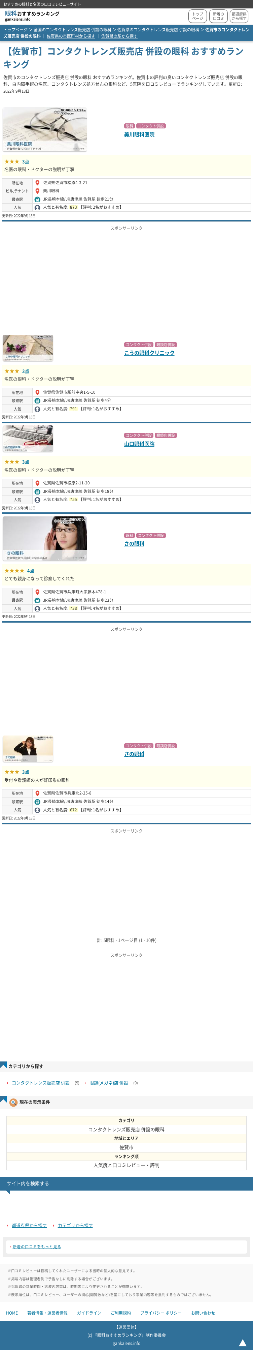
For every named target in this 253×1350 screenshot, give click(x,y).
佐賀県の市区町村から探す (71, 36)
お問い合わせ (203, 1313)
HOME (12, 1313)
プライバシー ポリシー (161, 1313)
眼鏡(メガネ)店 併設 (108, 1083)
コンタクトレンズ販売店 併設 (41, 1083)
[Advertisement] (126, 281)
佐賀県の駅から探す (119, 36)
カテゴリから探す (75, 1225)
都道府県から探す (239, 16)
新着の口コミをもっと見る (37, 1247)
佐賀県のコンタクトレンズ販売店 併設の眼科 (158, 30)
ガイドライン (89, 1313)
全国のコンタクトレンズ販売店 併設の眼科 (72, 30)
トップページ (197, 16)
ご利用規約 (121, 1313)
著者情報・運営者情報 (47, 1313)
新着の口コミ (218, 16)
